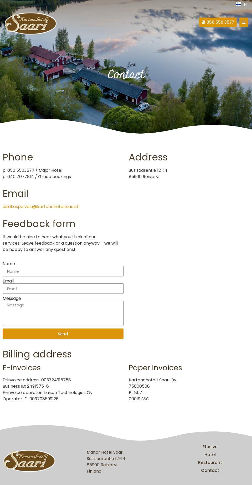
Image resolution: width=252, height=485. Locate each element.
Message (12, 298)
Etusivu (210, 447)
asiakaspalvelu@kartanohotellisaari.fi (41, 207)
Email (8, 281)
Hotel (210, 455)
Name (9, 264)
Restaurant (210, 462)
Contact (210, 470)
